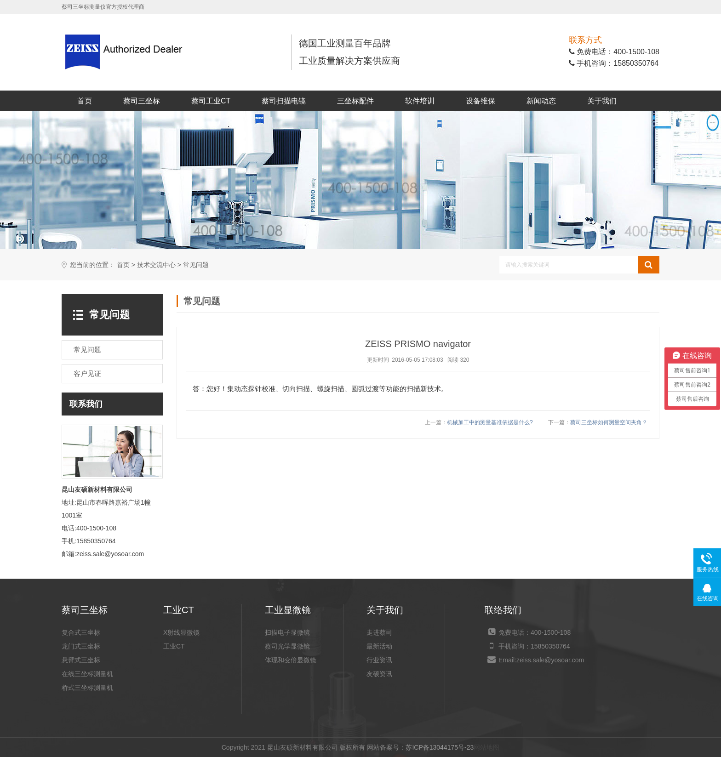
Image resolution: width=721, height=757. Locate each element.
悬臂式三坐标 (81, 660)
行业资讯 (379, 660)
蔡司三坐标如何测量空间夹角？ (608, 422)
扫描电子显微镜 (287, 632)
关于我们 (602, 101)
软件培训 (420, 101)
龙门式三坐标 (81, 646)
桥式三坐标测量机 (87, 687)
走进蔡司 (379, 632)
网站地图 (486, 747)
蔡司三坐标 (141, 101)
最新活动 (379, 646)
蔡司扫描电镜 (284, 101)
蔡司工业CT (210, 101)
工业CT (174, 646)
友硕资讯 (379, 673)
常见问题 (196, 265)
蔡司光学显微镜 (287, 646)
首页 (84, 101)
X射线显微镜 (181, 632)
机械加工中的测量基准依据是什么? (490, 422)
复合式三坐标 (81, 632)
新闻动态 (541, 101)
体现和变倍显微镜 (290, 660)
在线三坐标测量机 (87, 673)
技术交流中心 (156, 265)
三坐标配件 (355, 101)
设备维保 (480, 101)
